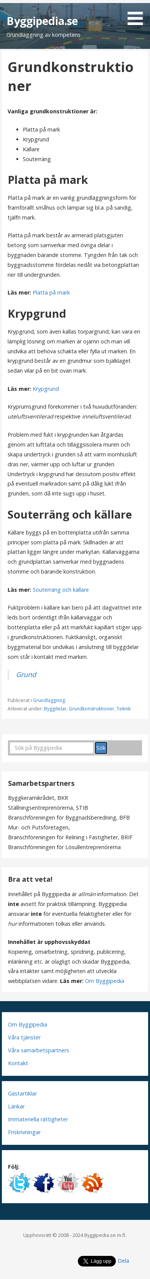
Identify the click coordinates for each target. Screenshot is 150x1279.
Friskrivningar (24, 1132)
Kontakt (18, 1063)
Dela (123, 1260)
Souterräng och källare (61, 589)
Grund (26, 674)
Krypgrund (46, 388)
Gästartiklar (22, 1093)
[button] (138, 14)
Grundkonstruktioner (91, 708)
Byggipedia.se (42, 20)
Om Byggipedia (104, 980)
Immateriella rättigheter (38, 1119)
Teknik (124, 708)
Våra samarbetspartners (38, 1050)
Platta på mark (51, 292)
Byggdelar (55, 708)
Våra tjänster (24, 1037)
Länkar (16, 1106)
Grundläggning (49, 700)
